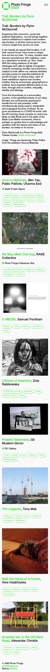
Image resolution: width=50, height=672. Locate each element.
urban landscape (21, 647)
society (6, 200)
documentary (8, 594)
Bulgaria (6, 589)
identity (38, 391)
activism (26, 326)
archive (42, 455)
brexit (5, 396)
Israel (23, 455)
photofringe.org (10, 666)
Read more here (27, 135)
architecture (19, 520)
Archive (13, 668)
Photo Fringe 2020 (16, 6)
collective (19, 274)
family (5, 331)
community (7, 520)
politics (39, 195)
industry (15, 652)
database (40, 270)
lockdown (36, 516)
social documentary (10, 195)
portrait (6, 455)
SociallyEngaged (9, 459)
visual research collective (13, 270)
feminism (7, 204)
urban (26, 516)
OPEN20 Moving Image (12, 391)
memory (16, 589)
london (18, 516)
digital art (29, 270)
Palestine (32, 455)
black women (19, 204)
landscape (7, 516)
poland (13, 396)
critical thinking (27, 195)
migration (6, 326)
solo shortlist (37, 326)
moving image (17, 200)
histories (29, 200)
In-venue (39, 200)
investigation (8, 274)
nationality (28, 391)
